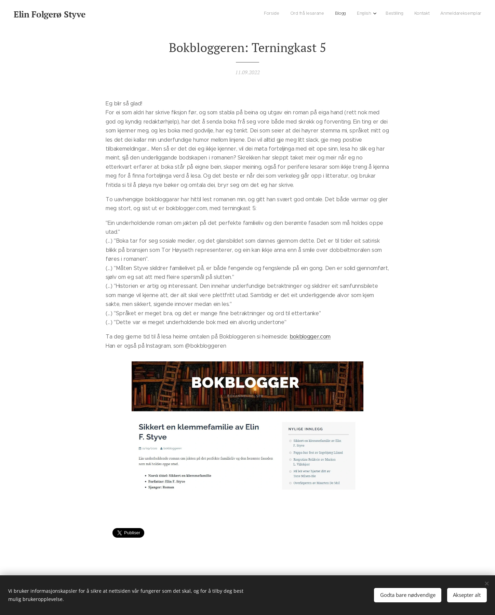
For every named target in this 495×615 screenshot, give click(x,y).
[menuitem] (414, 14)
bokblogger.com (310, 336)
